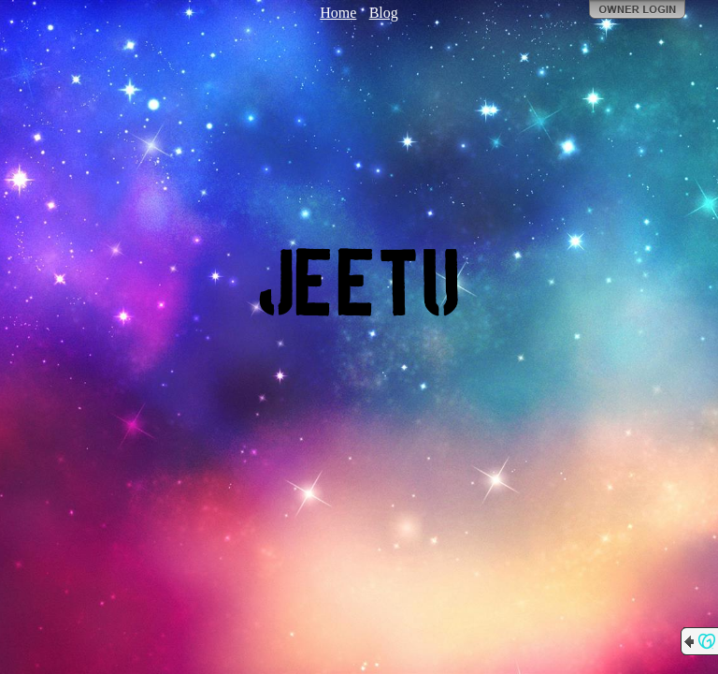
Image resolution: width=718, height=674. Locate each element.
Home (338, 13)
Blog (383, 13)
